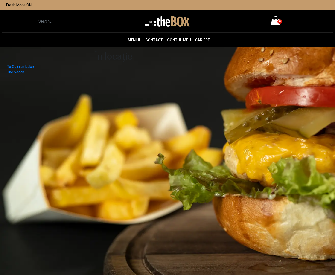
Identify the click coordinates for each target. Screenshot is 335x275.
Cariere (202, 40)
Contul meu (179, 40)
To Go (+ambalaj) (20, 66)
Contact (154, 40)
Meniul (134, 40)
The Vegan (15, 72)
